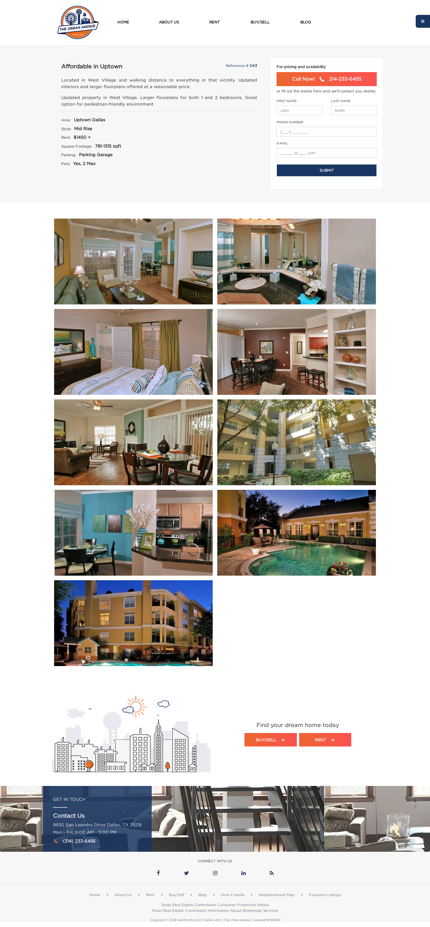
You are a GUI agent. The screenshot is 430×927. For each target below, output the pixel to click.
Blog (305, 22)
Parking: (68, 155)
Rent (214, 22)
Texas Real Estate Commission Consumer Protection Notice (215, 905)
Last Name (340, 101)
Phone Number (290, 122)
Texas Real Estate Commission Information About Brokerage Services (215, 910)
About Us (169, 22)
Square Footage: (76, 146)
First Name (287, 101)
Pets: (65, 164)
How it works (232, 895)
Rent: (66, 137)
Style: (66, 129)
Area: (66, 120)
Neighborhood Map (277, 895)
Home (123, 22)
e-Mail (282, 143)
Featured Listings (325, 895)
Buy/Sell (260, 22)
